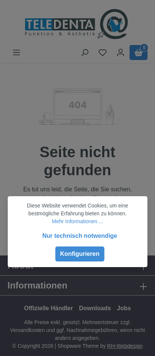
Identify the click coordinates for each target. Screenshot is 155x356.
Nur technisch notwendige (79, 236)
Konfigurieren (80, 254)
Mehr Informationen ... (77, 221)
